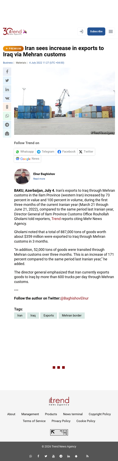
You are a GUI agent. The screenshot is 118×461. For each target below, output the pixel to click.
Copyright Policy (100, 414)
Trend (56, 219)
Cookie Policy (85, 421)
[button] (7, 71)
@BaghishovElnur (75, 298)
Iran (19, 315)
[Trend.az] (15, 31)
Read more (39, 178)
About (11, 414)
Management (30, 414)
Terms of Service (34, 421)
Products (51, 414)
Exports (49, 315)
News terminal (73, 414)
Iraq (33, 315)
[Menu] (111, 31)
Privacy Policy (61, 421)
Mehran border (71, 315)
